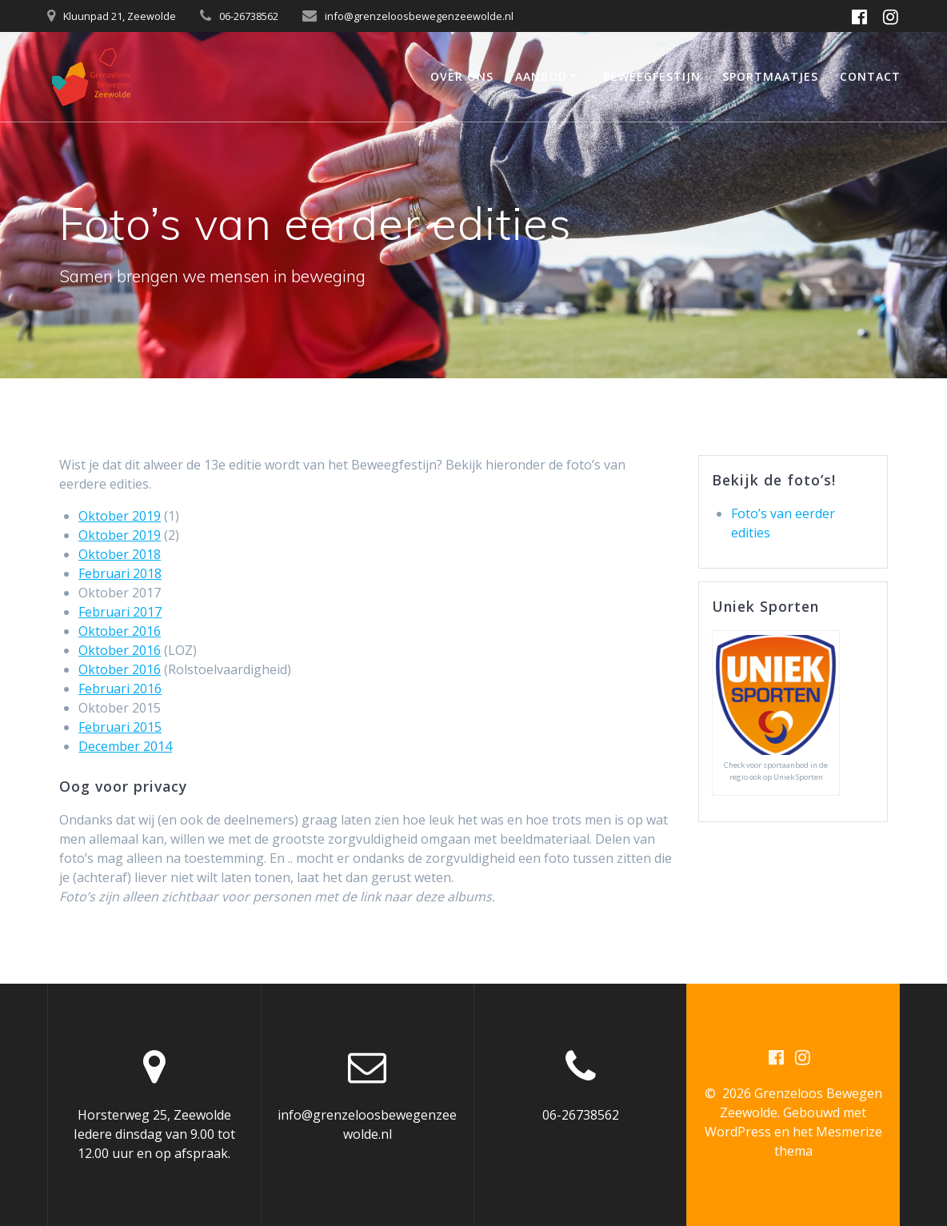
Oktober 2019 (119, 516)
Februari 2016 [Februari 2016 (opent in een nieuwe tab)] (120, 688)
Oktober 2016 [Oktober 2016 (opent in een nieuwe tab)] (119, 631)
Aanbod (541, 76)
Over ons (461, 76)
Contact (870, 76)
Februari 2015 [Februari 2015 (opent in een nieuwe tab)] (120, 727)
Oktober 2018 (119, 554)
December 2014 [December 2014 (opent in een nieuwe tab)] (125, 746)
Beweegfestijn (652, 76)
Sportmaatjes (770, 76)
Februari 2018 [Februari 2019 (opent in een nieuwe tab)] (120, 573)
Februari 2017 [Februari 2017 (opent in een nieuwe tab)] (120, 612)
